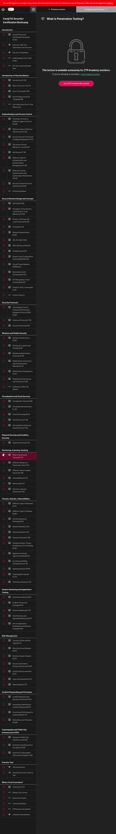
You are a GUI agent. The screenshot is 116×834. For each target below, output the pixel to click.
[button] (3, 9)
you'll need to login (90, 74)
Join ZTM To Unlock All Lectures (76, 83)
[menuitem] (33, 9)
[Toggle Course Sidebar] (11, 9)
